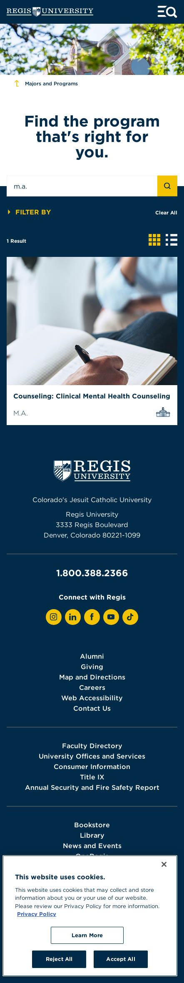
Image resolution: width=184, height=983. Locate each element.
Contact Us (92, 708)
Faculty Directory (92, 746)
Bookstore (92, 825)
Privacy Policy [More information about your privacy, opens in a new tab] (36, 914)
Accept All (120, 959)
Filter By (29, 212)
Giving (92, 666)
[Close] (164, 864)
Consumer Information (92, 766)
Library (92, 835)
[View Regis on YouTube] (111, 617)
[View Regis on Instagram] (54, 617)
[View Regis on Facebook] (92, 617)
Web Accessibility (92, 698)
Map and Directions (92, 677)
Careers (92, 687)
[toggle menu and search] (167, 12)
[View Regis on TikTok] (130, 617)
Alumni (92, 656)
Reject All (59, 959)
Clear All (166, 212)
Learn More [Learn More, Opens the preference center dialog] (87, 935)
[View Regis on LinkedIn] (73, 617)
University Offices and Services (92, 756)
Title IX (92, 777)
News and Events (92, 845)
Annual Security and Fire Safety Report (92, 787)
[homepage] (50, 12)
